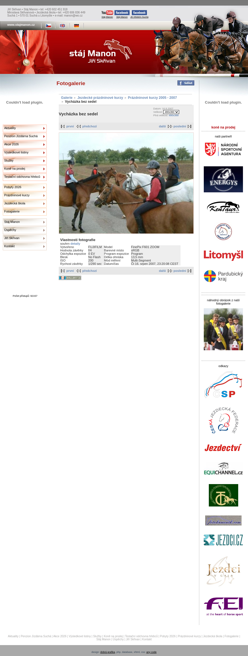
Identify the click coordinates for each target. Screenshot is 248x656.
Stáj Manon (107, 14)
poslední (180, 126)
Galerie (66, 98)
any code (151, 652)
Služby (8, 160)
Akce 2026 (11, 144)
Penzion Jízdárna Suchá (21, 136)
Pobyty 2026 (12, 187)
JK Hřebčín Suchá (139, 14)
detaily (75, 243)
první (70, 126)
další (162, 126)
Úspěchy (10, 230)
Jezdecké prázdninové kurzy (100, 98)
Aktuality (10, 128)
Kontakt (9, 246)
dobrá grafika (107, 652)
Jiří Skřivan (11, 238)
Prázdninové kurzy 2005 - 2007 (152, 98)
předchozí (89, 126)
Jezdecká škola (14, 203)
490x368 (174, 115)
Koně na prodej (14, 168)
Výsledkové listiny (16, 152)
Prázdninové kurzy (17, 195)
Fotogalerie (12, 211)
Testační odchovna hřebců (22, 176)
